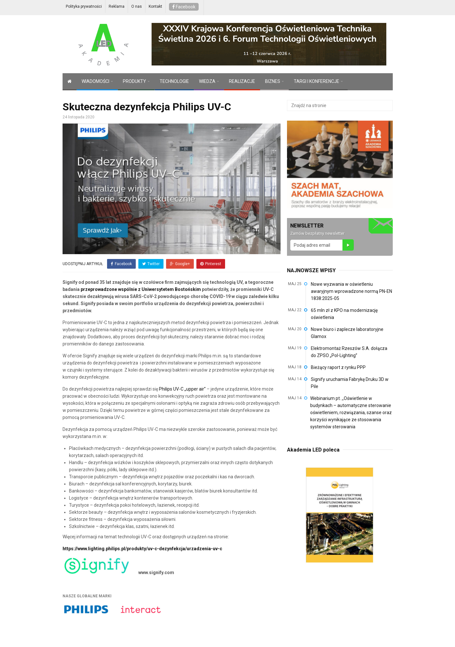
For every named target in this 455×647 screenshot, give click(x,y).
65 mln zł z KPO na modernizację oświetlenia (344, 314)
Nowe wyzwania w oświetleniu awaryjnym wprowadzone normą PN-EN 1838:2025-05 (351, 291)
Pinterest (210, 264)
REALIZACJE (242, 81)
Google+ (180, 264)
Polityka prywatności (84, 6)
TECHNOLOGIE (174, 81)
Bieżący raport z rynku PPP (338, 367)
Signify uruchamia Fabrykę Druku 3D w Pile (350, 383)
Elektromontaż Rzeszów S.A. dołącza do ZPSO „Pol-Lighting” (349, 352)
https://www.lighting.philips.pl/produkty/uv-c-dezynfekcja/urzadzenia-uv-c (142, 548)
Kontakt (155, 6)
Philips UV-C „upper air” (182, 389)
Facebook (183, 6)
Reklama (116, 6)
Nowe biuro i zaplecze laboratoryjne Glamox (347, 333)
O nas (136, 6)
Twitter (151, 264)
